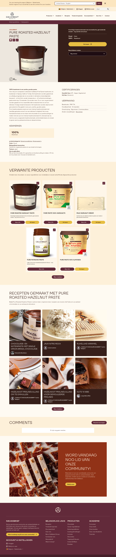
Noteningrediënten (14, 22)
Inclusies (70, 534)
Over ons (48, 531)
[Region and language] (75, 3)
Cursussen (92, 524)
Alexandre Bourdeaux (21, 353)
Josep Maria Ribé (85, 396)
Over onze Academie (95, 531)
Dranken (70, 544)
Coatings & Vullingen (73, 531)
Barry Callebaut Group (52, 534)
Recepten (67, 16)
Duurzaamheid (50, 529)
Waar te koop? (50, 542)
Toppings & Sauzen (73, 539)
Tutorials (92, 534)
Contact (107, 16)
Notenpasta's (25, 22)
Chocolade (70, 524)
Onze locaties (93, 529)
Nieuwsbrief (49, 539)
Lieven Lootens (52, 348)
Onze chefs (92, 526)
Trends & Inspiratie (77, 16)
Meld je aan (70, 484)
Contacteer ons (50, 536)
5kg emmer (79, 112)
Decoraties (70, 536)
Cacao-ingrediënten (73, 526)
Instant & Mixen (72, 542)
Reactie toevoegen (99, 422)
